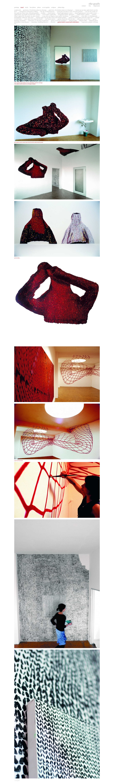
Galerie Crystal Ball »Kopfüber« (59, 20)
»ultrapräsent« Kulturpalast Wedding (28, 11)
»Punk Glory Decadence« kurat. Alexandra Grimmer (70, 11)
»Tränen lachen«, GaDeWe (83, 14)
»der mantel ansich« (50, 19)
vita (90, 6)
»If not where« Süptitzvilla (49, 14)
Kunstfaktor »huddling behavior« (40, 22)
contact (84, 6)
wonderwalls (17, 10)
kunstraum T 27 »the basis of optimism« (38, 20)
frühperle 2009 (73, 20)
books (26, 7)
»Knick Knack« (51, 13)
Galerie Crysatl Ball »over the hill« (66, 19)
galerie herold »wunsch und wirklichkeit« (68, 22)
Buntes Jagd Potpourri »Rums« (65, 13)
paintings (16, 7)
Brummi (43, 13)
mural (22, 7)
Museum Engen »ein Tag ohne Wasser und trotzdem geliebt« (51, 17)
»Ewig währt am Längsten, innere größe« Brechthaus (55, 16)
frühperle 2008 (83, 20)
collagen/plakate (75, 16)
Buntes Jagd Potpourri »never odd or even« (86, 13)
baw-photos (33, 7)
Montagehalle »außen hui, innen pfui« (24, 17)
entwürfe (53, 22)
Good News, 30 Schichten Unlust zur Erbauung (35, 10)
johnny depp (61, 7)
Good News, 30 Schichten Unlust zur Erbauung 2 (61, 10)
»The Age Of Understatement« (47, 11)
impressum (96, 6)
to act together (46, 7)
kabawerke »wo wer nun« (83, 19)
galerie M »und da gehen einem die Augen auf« (81, 17)
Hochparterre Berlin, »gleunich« (66, 14)
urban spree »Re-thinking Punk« (89, 16)
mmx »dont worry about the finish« (33, 19)
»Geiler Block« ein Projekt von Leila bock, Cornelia (27, 14)
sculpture (53, 7)
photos (39, 7)
